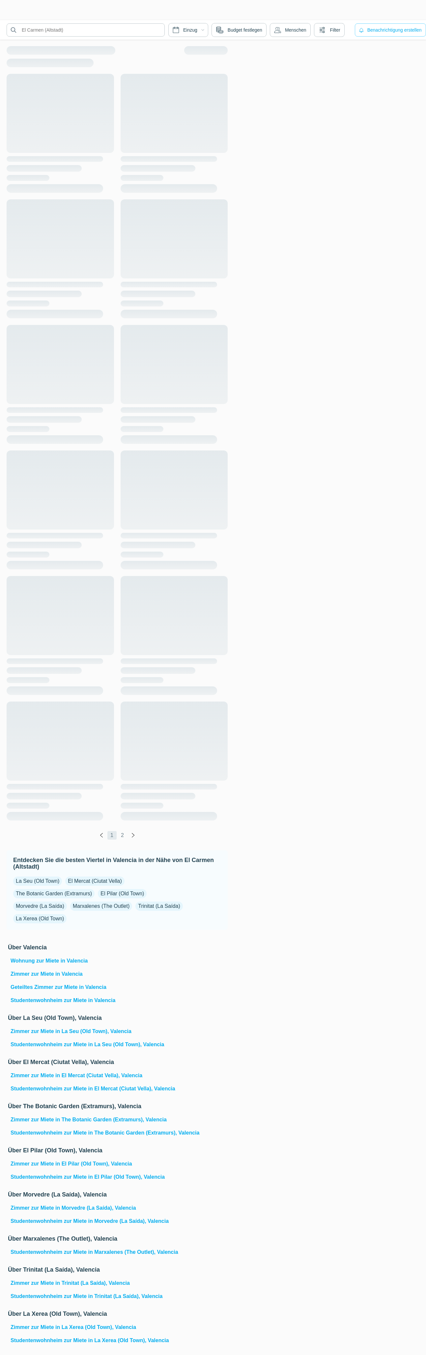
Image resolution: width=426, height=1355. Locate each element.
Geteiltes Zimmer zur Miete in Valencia (58, 987)
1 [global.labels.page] (111, 835)
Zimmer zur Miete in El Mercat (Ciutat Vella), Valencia (76, 1075)
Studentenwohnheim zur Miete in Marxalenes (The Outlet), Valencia (94, 1252)
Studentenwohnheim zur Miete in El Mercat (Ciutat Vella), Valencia (93, 1088)
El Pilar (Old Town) (122, 893)
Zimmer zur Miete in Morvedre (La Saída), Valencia (73, 1208)
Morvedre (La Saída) (40, 906)
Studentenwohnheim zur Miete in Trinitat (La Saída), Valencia (86, 1296)
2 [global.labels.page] (122, 835)
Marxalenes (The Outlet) (101, 906)
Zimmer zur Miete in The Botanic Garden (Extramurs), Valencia (89, 1119)
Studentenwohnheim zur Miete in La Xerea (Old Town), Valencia (90, 1340)
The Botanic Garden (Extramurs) (54, 893)
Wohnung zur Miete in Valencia (49, 961)
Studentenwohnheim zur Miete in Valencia (63, 1000)
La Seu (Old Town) (37, 881)
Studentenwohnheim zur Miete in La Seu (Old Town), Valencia (87, 1044)
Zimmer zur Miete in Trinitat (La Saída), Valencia (70, 1283)
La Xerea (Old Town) (40, 918)
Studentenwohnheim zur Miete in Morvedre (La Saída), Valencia (90, 1221)
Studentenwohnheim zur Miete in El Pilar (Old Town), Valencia (88, 1177)
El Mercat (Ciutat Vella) (95, 881)
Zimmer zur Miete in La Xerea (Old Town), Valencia (73, 1327)
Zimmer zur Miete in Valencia (47, 974)
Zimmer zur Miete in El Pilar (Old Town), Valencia (71, 1164)
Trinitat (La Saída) (159, 906)
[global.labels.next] (133, 835)
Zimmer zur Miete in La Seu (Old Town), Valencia (71, 1031)
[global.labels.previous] (101, 835)
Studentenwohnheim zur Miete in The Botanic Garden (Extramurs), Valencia (105, 1133)
